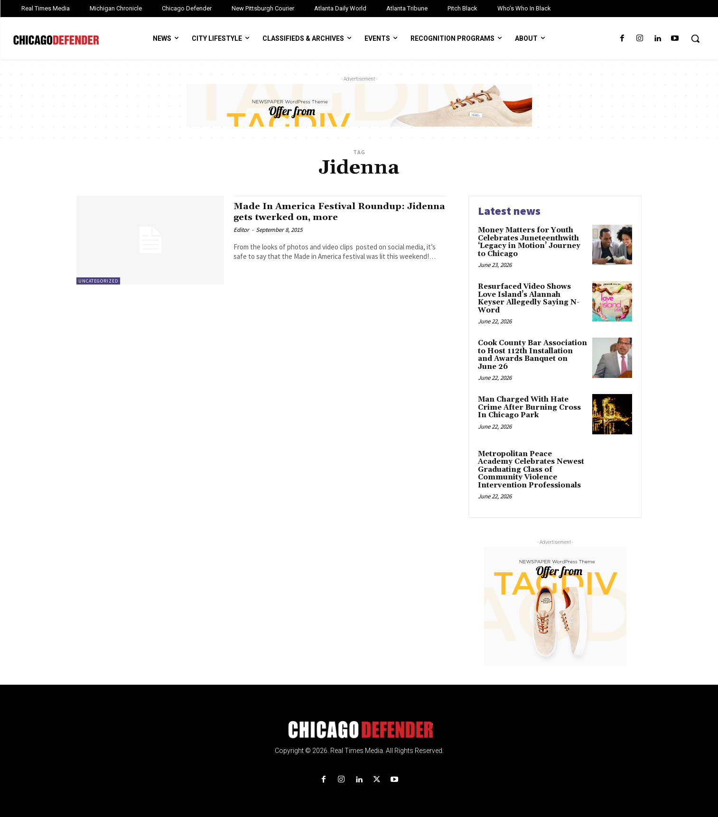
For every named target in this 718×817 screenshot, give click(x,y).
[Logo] (359, 730)
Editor (241, 230)
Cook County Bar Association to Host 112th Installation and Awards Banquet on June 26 (532, 355)
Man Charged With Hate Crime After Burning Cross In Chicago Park (529, 407)
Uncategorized (98, 281)
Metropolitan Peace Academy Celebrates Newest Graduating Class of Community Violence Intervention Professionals (531, 470)
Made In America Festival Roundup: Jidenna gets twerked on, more (326, 211)
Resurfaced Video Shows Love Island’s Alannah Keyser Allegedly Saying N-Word (528, 298)
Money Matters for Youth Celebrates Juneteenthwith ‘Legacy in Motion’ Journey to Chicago (529, 242)
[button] (695, 38)
